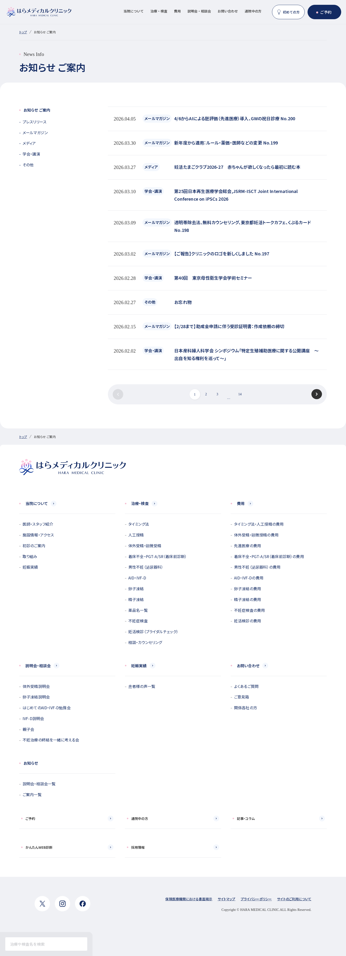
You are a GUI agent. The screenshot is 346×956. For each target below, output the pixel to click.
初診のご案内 (34, 545)
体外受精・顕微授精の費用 (256, 535)
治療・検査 (158, 11)
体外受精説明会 (36, 686)
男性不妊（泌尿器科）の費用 (257, 567)
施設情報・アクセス (38, 535)
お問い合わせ (228, 11)
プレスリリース (34, 122)
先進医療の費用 (247, 545)
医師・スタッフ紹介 (38, 524)
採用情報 (138, 847)
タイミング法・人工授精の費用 (259, 524)
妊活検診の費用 (247, 621)
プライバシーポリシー (256, 898)
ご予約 (326, 12)
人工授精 (136, 535)
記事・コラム (246, 818)
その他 (28, 165)
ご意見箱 (241, 697)
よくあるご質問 (246, 686)
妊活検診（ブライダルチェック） (153, 631)
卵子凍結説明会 (36, 697)
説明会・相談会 (199, 11)
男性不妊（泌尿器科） (145, 567)
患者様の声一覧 (141, 686)
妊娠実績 (30, 567)
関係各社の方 (245, 707)
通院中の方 (253, 11)
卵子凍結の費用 (247, 588)
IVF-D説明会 (33, 718)
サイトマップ (226, 898)
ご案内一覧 (32, 794)
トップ (23, 32)
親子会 (28, 729)
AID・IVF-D (137, 578)
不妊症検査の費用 (249, 610)
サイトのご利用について (294, 898)
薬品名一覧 (138, 610)
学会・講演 (31, 154)
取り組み (30, 556)
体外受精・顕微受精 (144, 545)
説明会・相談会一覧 (39, 784)
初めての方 (291, 12)
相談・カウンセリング (145, 642)
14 (239, 394)
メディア (29, 143)
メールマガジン (35, 132)
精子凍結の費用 (247, 599)
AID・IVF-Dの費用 (248, 578)
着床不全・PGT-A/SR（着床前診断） (157, 556)
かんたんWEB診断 (38, 847)
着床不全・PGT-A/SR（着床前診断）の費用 (269, 556)
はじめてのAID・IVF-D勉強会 (47, 707)
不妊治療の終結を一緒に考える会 (51, 740)
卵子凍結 (136, 588)
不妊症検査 (138, 621)
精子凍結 (136, 599)
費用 (177, 11)
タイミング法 (138, 524)
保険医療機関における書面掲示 (188, 898)
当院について (134, 11)
